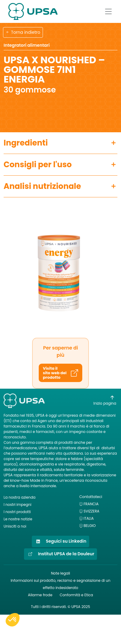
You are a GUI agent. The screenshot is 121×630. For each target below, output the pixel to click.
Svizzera (91, 511)
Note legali (60, 573)
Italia (88, 518)
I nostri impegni (17, 504)
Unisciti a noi (15, 526)
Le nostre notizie (18, 519)
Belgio (89, 525)
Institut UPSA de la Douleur (60, 554)
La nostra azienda (19, 497)
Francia (90, 503)
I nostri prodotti (17, 511)
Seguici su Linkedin (60, 541)
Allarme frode (40, 594)
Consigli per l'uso (38, 164)
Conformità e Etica (76, 594)
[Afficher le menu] (108, 11)
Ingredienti (26, 142)
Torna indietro (23, 32)
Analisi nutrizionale (42, 186)
